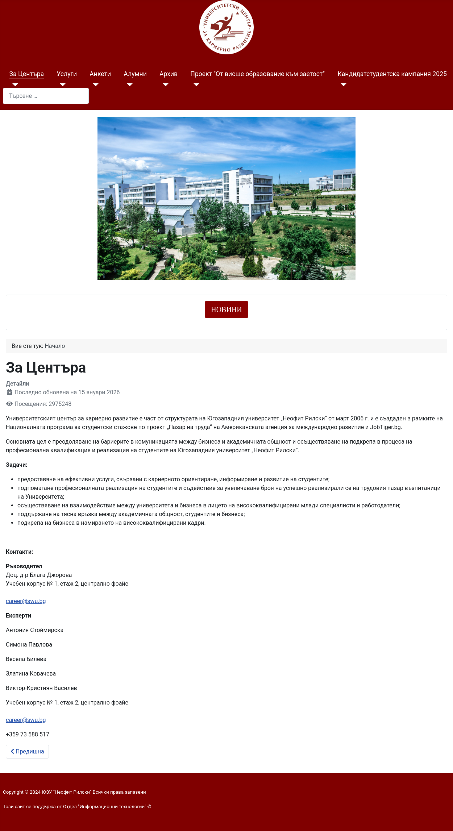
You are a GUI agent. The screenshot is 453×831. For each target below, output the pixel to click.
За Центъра (26, 74)
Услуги (67, 74)
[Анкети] (94, 85)
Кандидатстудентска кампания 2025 (391, 74)
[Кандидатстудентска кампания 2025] (341, 85)
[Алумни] (128, 85)
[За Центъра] (13, 85)
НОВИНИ (226, 309)
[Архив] (164, 85)
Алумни (135, 74)
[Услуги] (61, 85)
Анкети (100, 74)
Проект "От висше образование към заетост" (257, 74)
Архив (168, 74)
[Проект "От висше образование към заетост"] (194, 85)
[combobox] (46, 96)
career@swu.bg (26, 601)
